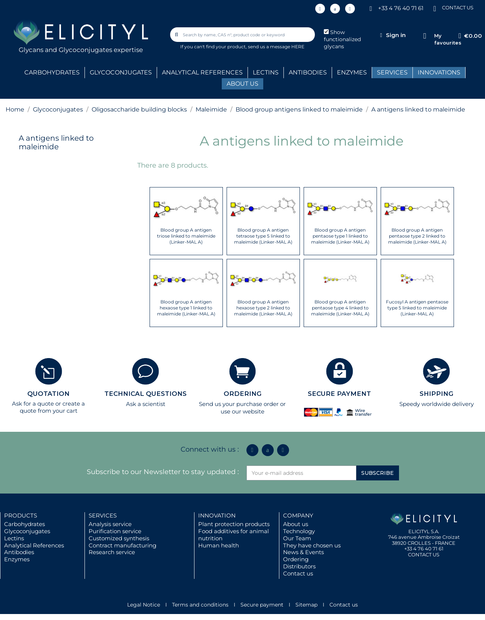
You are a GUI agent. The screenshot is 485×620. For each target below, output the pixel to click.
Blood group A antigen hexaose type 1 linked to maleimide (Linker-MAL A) (186, 308)
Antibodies (19, 552)
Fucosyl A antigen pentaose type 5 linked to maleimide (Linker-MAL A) (417, 308)
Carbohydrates (24, 524)
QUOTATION (48, 393)
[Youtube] (350, 8)
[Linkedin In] (320, 8)
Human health (218, 545)
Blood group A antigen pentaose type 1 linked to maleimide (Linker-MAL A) (340, 236)
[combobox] (243, 34)
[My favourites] (425, 36)
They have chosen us (312, 545)
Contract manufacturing (122, 545)
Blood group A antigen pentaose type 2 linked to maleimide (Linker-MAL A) (417, 236)
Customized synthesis (119, 538)
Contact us (298, 573)
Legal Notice (143, 604)
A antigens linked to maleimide (56, 142)
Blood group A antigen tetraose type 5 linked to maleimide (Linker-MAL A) (263, 236)
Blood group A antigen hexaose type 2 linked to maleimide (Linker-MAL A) (263, 308)
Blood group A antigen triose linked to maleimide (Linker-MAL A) (186, 236)
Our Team (297, 538)
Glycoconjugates (27, 531)
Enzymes (17, 559)
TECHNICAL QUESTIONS (145, 393)
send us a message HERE (276, 46)
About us (295, 524)
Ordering (296, 559)
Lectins (14, 538)
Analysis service (110, 524)
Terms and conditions (200, 604)
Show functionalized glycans (342, 39)
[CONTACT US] (434, 8)
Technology (299, 531)
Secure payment (261, 604)
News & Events (303, 552)
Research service (112, 552)
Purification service (115, 531)
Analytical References (34, 545)
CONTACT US (457, 7)
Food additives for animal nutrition (233, 535)
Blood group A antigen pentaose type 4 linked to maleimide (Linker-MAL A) (340, 308)
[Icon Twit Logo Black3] (335, 8)
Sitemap (306, 604)
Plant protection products (234, 524)
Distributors (299, 566)
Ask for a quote (33, 403)
